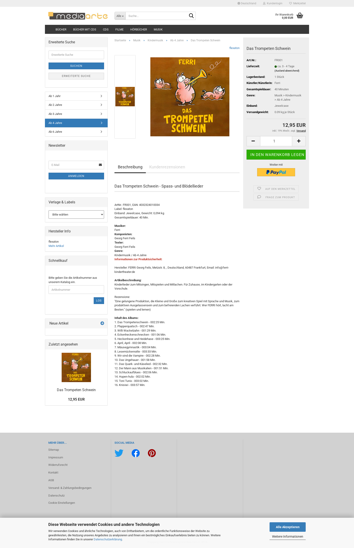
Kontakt (53, 472)
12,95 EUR (76, 399)
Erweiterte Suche (76, 76)
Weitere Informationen (287, 536)
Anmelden (76, 176)
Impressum (55, 457)
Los (99, 300)
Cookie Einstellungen (61, 502)
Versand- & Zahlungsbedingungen (69, 488)
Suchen (76, 65)
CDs (106, 29)
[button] (247, 3)
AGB (51, 480)
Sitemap (53, 449)
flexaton (234, 48)
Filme (119, 29)
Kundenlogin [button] (272, 3)
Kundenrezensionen (167, 167)
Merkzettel (297, 3)
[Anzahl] (276, 141)
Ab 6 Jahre (55, 131)
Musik (158, 29)
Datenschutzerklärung (108, 539)
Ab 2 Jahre (55, 105)
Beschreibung (130, 167)
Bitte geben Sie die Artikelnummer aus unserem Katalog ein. (73, 280)
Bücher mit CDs (84, 29)
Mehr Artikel (56, 246)
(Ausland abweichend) (287, 70)
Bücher (61, 29)
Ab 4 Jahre (55, 123)
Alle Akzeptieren (288, 527)
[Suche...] (120, 16)
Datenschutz (56, 495)
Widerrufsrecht (58, 465)
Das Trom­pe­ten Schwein (76, 390)
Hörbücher (138, 29)
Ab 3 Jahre (55, 114)
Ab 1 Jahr (55, 96)
